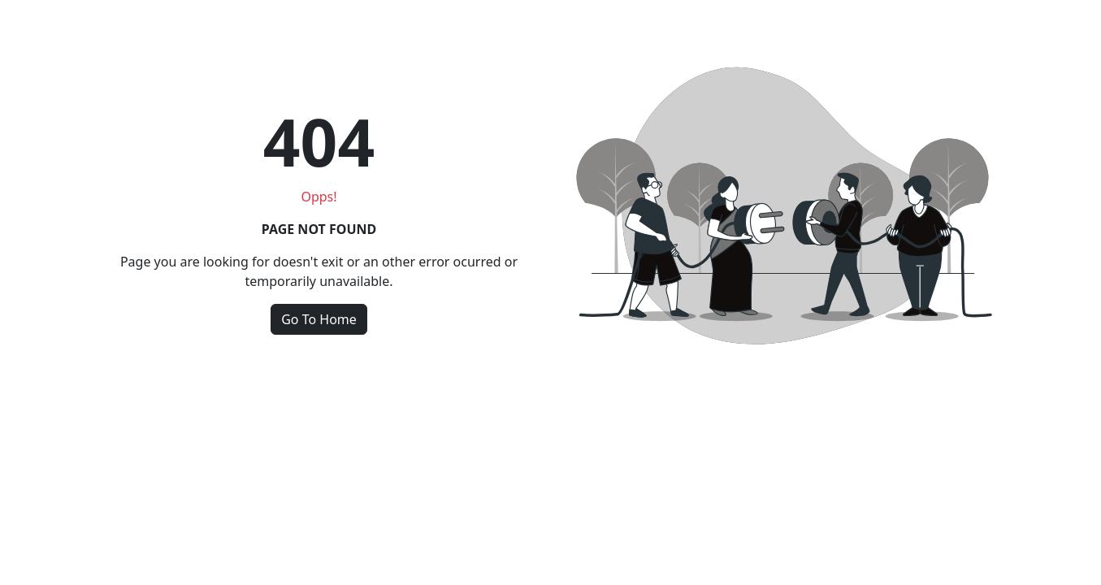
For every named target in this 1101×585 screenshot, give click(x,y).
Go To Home (319, 319)
